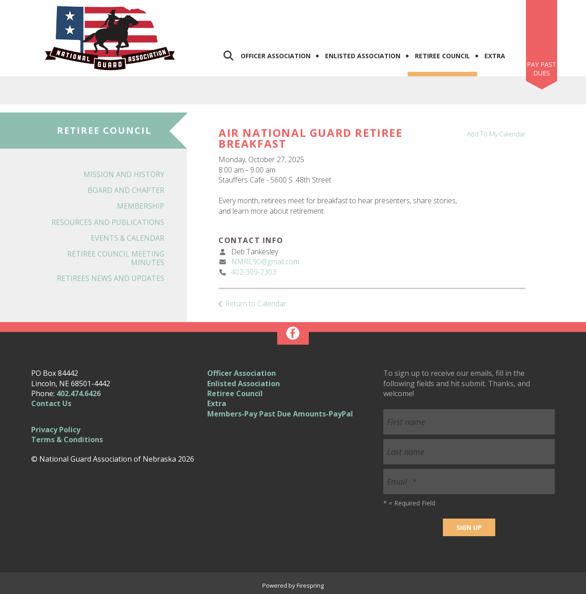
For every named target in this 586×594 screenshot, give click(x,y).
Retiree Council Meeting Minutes (115, 258)
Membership (140, 206)
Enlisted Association (362, 55)
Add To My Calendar (496, 134)
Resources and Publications (107, 222)
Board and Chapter (126, 190)
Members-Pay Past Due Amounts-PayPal (280, 414)
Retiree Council (442, 55)
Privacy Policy (55, 430)
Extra (494, 55)
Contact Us (51, 403)
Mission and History (124, 174)
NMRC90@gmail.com (265, 262)
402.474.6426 (78, 393)
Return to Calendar (255, 304)
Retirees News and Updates (110, 278)
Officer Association (276, 55)
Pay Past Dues (541, 69)
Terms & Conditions (67, 439)
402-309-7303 (253, 272)
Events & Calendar (127, 238)
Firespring (310, 585)
